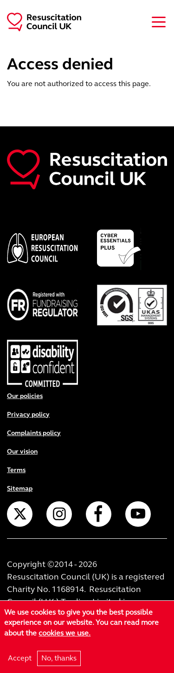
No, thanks (59, 660)
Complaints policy (34, 433)
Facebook (98, 514)
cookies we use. (64, 635)
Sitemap (19, 488)
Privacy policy (28, 414)
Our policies (25, 396)
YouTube (138, 514)
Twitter (19, 514)
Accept (20, 660)
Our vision (22, 451)
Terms (16, 470)
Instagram (59, 514)
